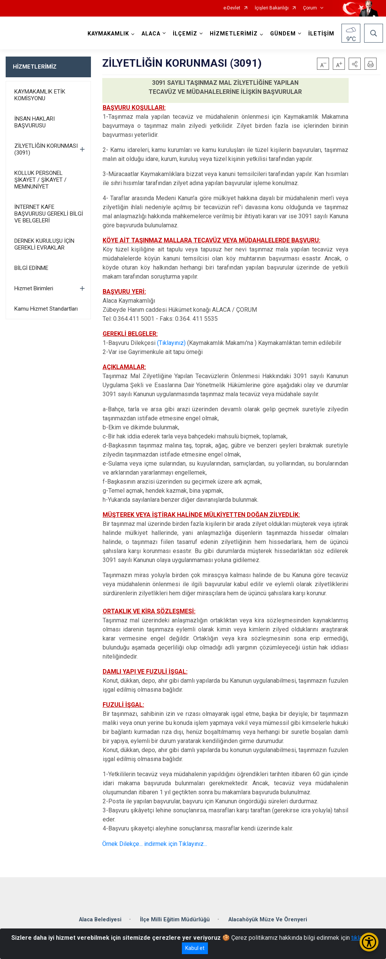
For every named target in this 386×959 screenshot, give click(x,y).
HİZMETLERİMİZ (35, 66)
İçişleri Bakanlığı (272, 8)
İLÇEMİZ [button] (185, 34)
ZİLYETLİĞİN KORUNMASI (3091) (46, 149)
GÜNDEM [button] (283, 34)
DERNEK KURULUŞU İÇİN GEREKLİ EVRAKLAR (44, 244)
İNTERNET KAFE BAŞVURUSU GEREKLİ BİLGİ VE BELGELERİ (48, 214)
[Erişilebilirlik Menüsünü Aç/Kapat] (369, 942)
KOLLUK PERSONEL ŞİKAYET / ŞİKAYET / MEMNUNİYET (40, 180)
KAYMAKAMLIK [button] (108, 34)
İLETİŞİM (321, 34)
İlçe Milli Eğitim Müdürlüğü (175, 919)
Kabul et (195, 948)
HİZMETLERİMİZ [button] (234, 34)
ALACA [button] (150, 34)
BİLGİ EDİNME (31, 268)
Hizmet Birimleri (33, 288)
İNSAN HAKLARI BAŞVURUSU (34, 122)
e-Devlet (231, 8)
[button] (355, 64)
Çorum (310, 8)
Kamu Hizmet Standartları (46, 308)
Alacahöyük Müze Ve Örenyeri (267, 919)
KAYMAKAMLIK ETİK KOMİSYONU (39, 95)
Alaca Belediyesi (100, 919)
